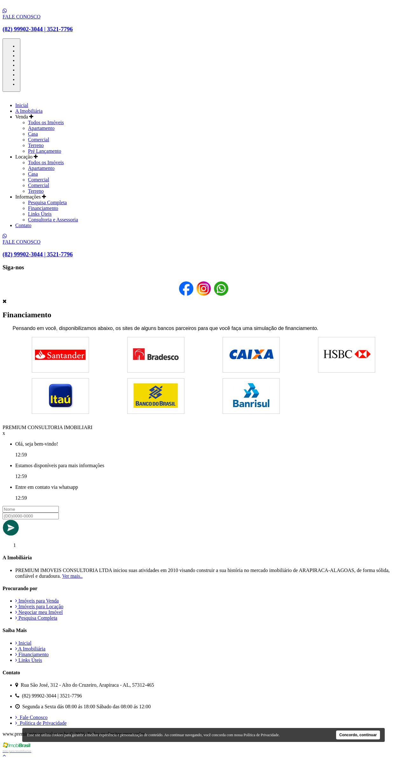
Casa (33, 134)
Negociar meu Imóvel (39, 612)
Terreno (36, 145)
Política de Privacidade (41, 723)
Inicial (21, 105)
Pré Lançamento (44, 151)
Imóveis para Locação (39, 606)
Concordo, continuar (358, 735)
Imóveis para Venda (37, 600)
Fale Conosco (31, 717)
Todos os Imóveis (46, 122)
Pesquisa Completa (47, 202)
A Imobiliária (29, 111)
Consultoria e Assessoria (53, 219)
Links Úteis (40, 214)
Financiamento (43, 208)
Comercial (38, 139)
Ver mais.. (72, 576)
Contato (23, 225)
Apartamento (41, 128)
